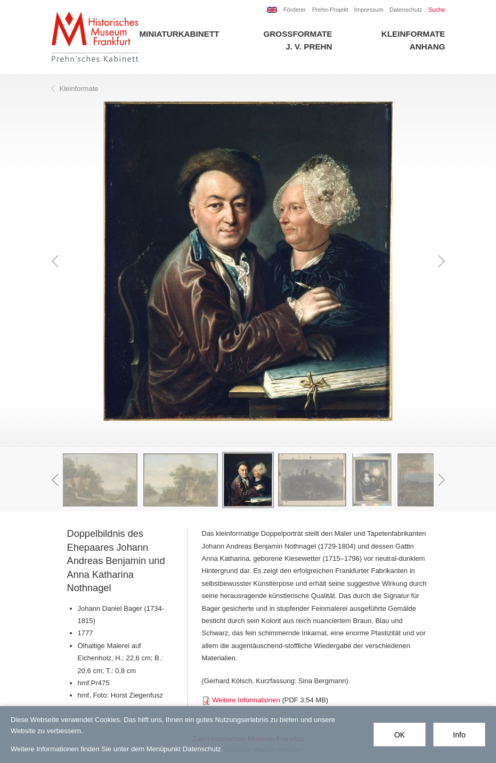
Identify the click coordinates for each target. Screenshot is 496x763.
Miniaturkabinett (179, 33)
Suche (436, 9)
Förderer (294, 9)
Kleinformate (413, 33)
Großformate (298, 33)
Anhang (427, 46)
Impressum (369, 9)
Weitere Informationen (246, 700)
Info (459, 735)
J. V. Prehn (309, 46)
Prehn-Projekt (330, 9)
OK (399, 735)
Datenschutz (405, 9)
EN (272, 10)
